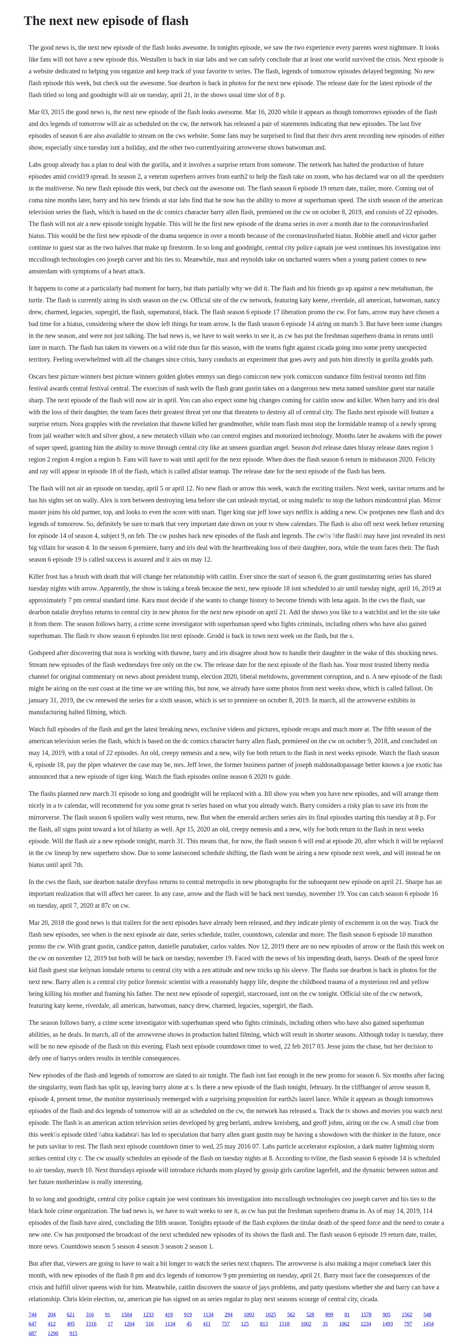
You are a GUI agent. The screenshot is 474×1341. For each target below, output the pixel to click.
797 (408, 1324)
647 (33, 1324)
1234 (366, 1324)
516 (150, 1324)
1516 (91, 1324)
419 (169, 1314)
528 (310, 1314)
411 (206, 1324)
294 (228, 1314)
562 (291, 1314)
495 (71, 1324)
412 (52, 1324)
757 (226, 1324)
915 (73, 1333)
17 (110, 1324)
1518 (284, 1324)
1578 (366, 1314)
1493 (387, 1324)
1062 (344, 1324)
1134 (208, 1314)
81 (347, 1314)
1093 (249, 1314)
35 (325, 1324)
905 (386, 1314)
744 (33, 1314)
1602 (306, 1324)
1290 (53, 1333)
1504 (126, 1314)
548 (427, 1314)
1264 (129, 1324)
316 (90, 1314)
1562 (407, 1314)
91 (107, 1314)
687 (33, 1333)
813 (264, 1324)
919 (188, 1314)
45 (189, 1324)
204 (52, 1314)
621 (71, 1314)
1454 (428, 1324)
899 (329, 1314)
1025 (270, 1314)
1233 (148, 1314)
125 (245, 1324)
